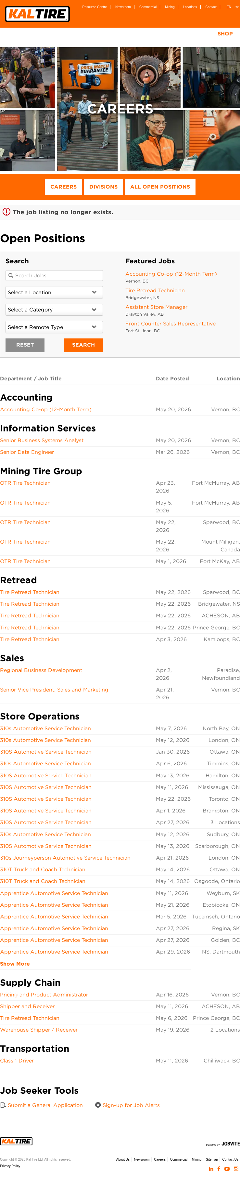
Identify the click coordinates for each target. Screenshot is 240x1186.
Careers (63, 187)
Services (130, 34)
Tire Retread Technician (155, 290)
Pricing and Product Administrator (44, 995)
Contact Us (230, 1159)
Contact (211, 7)
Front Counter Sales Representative (170, 324)
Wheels (90, 34)
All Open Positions (160, 187)
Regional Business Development (41, 670)
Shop (225, 34)
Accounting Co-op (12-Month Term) (171, 274)
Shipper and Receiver (27, 1006)
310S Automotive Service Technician (46, 752)
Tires (56, 34)
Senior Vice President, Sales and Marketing (54, 690)
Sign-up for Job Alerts (127, 1105)
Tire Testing (177, 34)
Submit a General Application (41, 1105)
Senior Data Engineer (27, 452)
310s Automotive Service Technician (45, 728)
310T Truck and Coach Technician (42, 869)
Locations (190, 7)
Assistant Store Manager (156, 307)
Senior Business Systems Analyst (41, 440)
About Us (123, 1159)
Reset (25, 345)
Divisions (103, 187)
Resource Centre (94, 7)
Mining (169, 7)
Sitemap (212, 1159)
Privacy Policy (10, 1166)
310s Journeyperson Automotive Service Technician (65, 858)
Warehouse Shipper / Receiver (39, 1030)
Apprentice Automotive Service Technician (54, 893)
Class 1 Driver (17, 1061)
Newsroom (123, 7)
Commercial (148, 7)
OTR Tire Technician (25, 483)
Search (83, 345)
